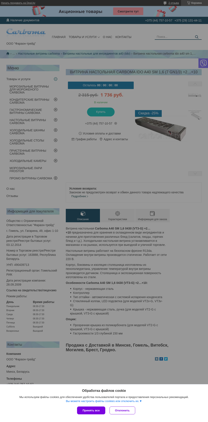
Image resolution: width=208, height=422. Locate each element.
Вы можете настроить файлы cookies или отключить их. (102, 401)
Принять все (91, 410)
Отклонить (122, 410)
